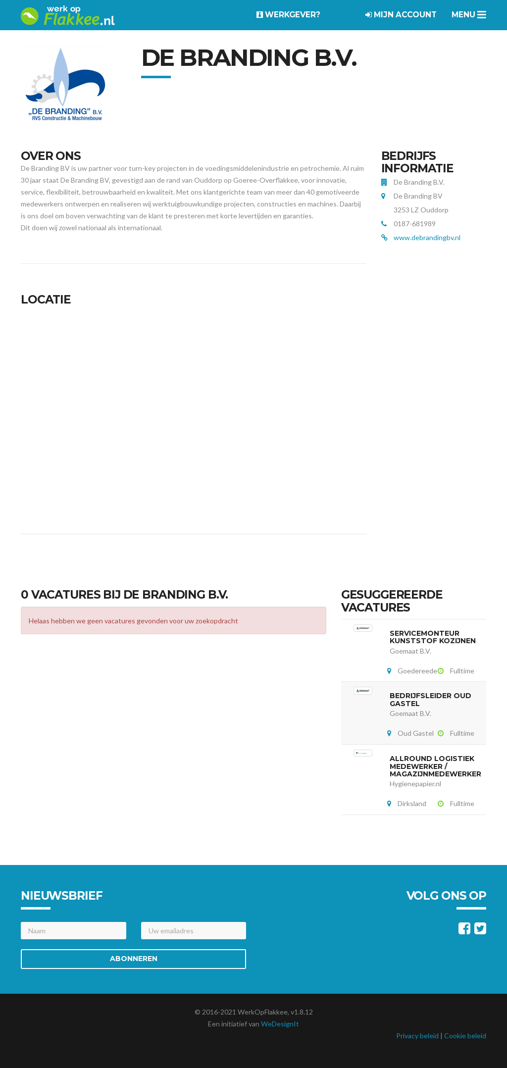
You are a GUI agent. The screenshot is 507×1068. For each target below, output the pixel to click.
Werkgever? (288, 14)
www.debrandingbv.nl (427, 237)
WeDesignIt (280, 1023)
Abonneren (133, 958)
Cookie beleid (465, 1035)
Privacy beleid (417, 1035)
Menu (469, 14)
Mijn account (401, 14)
